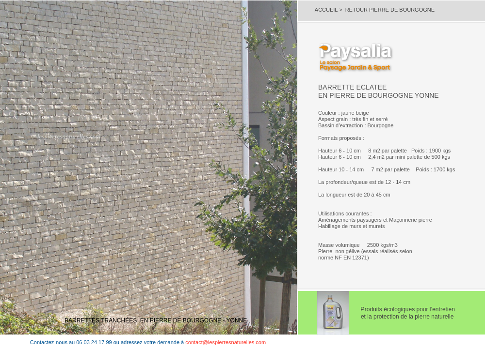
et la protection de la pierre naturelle (392, 316)
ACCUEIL (327, 10)
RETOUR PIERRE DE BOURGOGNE (390, 10)
